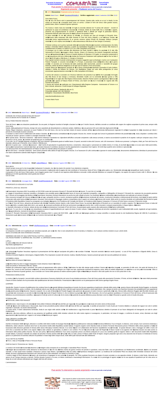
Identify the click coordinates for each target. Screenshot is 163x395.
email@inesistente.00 (46, 181)
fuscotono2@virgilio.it (72, 15)
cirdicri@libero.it (41, 163)
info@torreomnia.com (41, 225)
